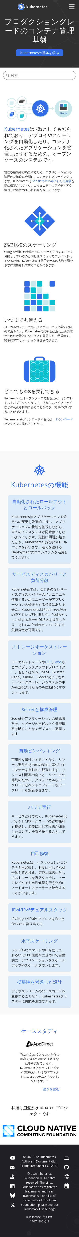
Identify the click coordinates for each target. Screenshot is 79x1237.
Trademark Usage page (39, 1209)
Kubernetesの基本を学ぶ (39, 52)
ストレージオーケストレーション (39, 650)
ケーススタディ (39, 1030)
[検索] (43, 75)
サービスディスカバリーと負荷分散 (39, 577)
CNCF (28, 1107)
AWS (58, 662)
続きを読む (51, 1089)
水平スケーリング (39, 941)
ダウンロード (64, 419)
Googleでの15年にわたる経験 (51, 181)
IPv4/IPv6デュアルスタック (39, 910)
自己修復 (39, 853)
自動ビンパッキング (39, 750)
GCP (48, 662)
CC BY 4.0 (51, 1166)
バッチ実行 (39, 807)
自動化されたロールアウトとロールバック (39, 505)
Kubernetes (17, 129)
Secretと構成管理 (39, 709)
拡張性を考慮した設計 (39, 982)
